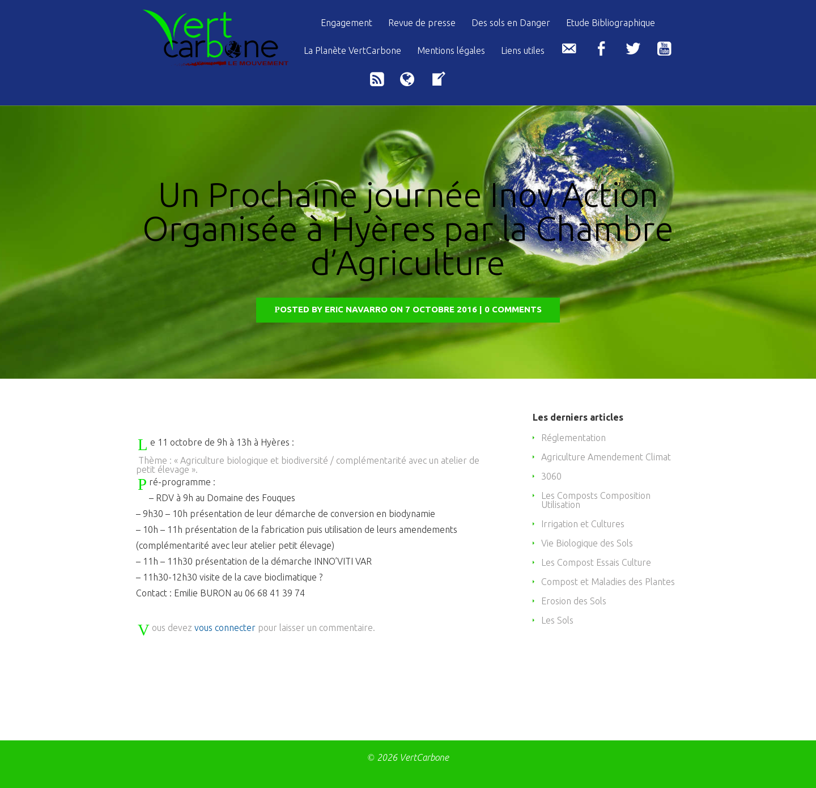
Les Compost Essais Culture (596, 579)
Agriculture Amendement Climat (606, 473)
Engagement (346, 23)
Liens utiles (523, 51)
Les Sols (557, 637)
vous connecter (225, 644)
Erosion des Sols (573, 617)
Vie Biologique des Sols (587, 559)
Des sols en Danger (510, 23)
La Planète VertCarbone (352, 51)
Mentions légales (451, 51)
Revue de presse (422, 23)
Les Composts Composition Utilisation (596, 516)
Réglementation (573, 454)
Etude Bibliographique (610, 23)
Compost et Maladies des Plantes (608, 598)
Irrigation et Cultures (582, 540)
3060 (551, 493)
